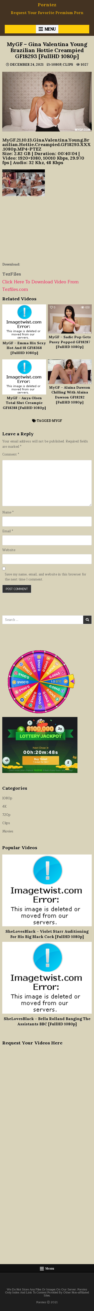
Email (7, 531)
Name (8, 512)
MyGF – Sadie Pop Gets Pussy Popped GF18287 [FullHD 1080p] (70, 342)
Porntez (47, 5)
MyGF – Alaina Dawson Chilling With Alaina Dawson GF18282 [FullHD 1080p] (69, 395)
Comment (10, 454)
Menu (50, 29)
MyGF (57, 421)
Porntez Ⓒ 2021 (47, 1302)
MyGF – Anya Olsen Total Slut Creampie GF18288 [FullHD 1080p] (24, 403)
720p (6, 815)
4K (4, 806)
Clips (68, 64)
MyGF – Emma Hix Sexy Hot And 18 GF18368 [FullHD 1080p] (24, 348)
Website (8, 550)
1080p (56, 64)
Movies (7, 831)
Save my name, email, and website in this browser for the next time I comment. (45, 577)
